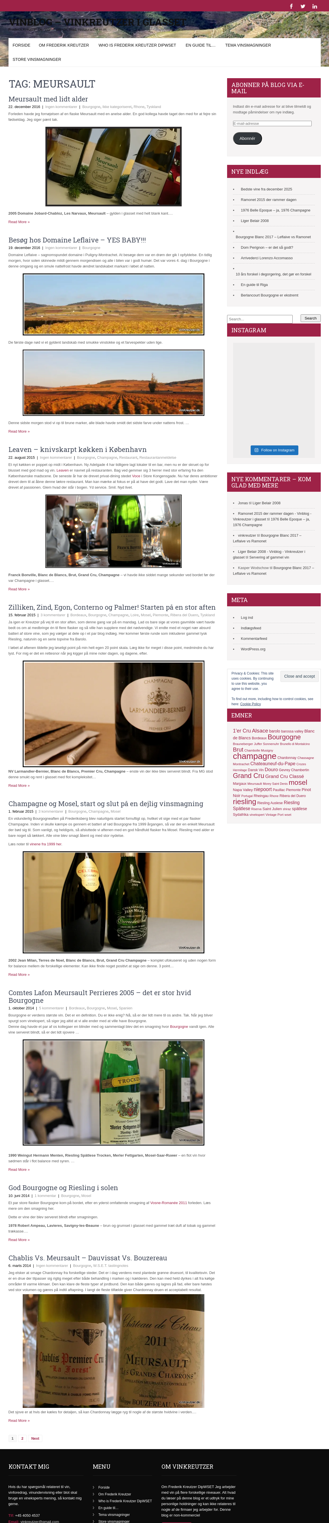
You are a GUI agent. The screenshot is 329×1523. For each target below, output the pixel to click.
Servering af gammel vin (269, 557)
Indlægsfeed (251, 628)
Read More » (19, 222)
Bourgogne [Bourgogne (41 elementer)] (284, 737)
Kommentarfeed (254, 638)
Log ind (247, 617)
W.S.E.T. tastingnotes (110, 1265)
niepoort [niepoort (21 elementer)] (263, 789)
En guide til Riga (254, 285)
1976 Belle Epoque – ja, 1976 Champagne (276, 210)
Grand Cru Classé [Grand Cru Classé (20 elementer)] (284, 776)
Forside (21, 45)
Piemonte (160, 615)
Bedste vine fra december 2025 (266, 189)
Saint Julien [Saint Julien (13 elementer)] (272, 809)
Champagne (107, 457)
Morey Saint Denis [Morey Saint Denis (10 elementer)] (275, 783)
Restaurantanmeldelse (157, 457)
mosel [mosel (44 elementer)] (298, 782)
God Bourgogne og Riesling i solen (63, 1187)
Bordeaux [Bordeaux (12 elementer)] (259, 738)
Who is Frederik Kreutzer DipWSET (137, 45)
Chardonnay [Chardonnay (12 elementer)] (286, 758)
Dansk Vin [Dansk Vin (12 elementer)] (256, 770)
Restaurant (128, 457)
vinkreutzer (247, 535)
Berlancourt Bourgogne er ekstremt (269, 295)
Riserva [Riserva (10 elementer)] (256, 809)
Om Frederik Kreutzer (64, 45)
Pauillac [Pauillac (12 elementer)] (279, 790)
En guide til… (201, 45)
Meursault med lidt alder (48, 98)
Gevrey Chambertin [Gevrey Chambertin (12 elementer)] (294, 770)
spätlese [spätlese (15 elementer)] (299, 808)
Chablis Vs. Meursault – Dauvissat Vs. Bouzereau (88, 1257)
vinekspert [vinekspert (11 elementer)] (257, 814)
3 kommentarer (53, 615)
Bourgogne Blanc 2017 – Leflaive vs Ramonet (273, 237)
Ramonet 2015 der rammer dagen (269, 200)
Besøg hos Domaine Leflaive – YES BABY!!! (77, 239)
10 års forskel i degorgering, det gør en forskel (273, 274)
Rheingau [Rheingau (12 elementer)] (261, 796)
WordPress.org (253, 649)
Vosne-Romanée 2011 (168, 1203)
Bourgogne (91, 107)
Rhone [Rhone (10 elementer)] (274, 796)
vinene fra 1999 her (45, 844)
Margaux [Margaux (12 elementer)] (240, 784)
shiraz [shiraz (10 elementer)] (287, 809)
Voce (136, 476)
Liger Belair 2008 (255, 221)
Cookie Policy (250, 704)
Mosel (146, 615)
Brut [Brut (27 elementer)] (238, 749)
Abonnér (247, 138)
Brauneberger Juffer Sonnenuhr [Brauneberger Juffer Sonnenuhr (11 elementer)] (256, 744)
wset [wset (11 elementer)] (287, 814)
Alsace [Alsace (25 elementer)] (260, 731)
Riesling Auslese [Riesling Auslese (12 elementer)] (270, 803)
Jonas (243, 503)
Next (35, 1438)
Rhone (139, 107)
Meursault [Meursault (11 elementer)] (255, 783)
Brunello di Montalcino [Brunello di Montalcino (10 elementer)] (295, 744)
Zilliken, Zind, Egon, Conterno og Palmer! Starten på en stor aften (112, 607)
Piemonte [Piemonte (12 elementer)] (293, 790)
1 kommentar (45, 1196)
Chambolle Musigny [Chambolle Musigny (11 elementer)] (258, 750)
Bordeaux (78, 615)
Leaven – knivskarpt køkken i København (78, 449)
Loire (135, 615)
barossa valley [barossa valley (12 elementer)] (292, 731)
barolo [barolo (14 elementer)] (274, 731)
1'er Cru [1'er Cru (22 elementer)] (242, 731)
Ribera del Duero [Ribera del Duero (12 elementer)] (293, 796)
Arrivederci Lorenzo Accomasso (267, 258)
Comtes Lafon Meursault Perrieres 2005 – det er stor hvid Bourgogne (100, 996)
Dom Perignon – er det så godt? (267, 247)
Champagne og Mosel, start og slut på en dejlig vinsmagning (106, 803)
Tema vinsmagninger (248, 45)
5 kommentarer (51, 1008)
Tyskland (153, 107)
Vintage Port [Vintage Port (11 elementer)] (274, 814)
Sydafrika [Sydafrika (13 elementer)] (241, 814)
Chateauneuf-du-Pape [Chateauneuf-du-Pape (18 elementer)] (273, 763)
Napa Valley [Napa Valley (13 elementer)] (243, 790)
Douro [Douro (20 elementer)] (271, 769)
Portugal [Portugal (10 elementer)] (247, 796)
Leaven (62, 470)
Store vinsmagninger (37, 59)
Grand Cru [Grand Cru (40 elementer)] (248, 775)
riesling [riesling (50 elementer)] (244, 802)
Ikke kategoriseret (117, 107)
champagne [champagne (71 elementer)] (254, 756)
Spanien (126, 1008)
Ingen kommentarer (61, 107)
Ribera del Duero (184, 615)
